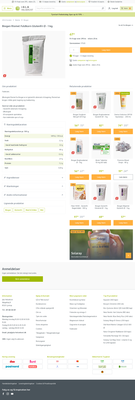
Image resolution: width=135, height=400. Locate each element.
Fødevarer (73, 329)
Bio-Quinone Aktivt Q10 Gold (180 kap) (117, 308)
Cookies (39, 329)
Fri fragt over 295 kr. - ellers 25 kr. (84, 39)
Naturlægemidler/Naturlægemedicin (83, 316)
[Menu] (7, 8)
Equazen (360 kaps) (110, 300)
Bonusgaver (40, 341)
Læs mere (123, 177)
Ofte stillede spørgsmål (45, 308)
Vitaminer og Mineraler (78, 308)
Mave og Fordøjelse (77, 304)
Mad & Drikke (31, 210)
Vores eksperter (42, 325)
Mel (41, 210)
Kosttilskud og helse (77, 300)
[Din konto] (113, 8)
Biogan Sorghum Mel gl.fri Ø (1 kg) (79, 116)
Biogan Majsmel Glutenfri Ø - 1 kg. (123, 207)
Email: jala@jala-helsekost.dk (14, 332)
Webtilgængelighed (43, 345)
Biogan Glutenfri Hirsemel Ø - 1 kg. (101, 207)
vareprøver (70, 2)
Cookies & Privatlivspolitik (46, 383)
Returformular (41, 320)
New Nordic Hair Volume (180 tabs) (116, 312)
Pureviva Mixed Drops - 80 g (123, 161)
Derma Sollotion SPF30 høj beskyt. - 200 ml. (123, 116)
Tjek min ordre (41, 316)
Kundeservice (41, 304)
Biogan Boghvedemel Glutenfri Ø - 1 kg (101, 116)
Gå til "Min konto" (42, 300)
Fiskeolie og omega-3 (78, 312)
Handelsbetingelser (9, 383)
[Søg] (102, 8)
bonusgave (81, 2)
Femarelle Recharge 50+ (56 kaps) (116, 336)
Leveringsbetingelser (26, 383)
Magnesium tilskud (77, 320)
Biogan (8, 210)
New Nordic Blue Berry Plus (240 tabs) (118, 316)
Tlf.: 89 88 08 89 (9, 310)
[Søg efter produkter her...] (68, 8)
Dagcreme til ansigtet (78, 325)
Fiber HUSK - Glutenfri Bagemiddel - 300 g (79, 207)
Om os (38, 312)
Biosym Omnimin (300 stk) (113, 304)
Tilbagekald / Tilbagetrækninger (48, 333)
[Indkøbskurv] (126, 8)
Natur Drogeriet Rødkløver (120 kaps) (117, 332)
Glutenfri (18, 210)
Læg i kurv (106, 50)
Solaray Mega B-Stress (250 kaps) (116, 320)
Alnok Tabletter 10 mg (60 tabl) (101, 161)
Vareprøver (40, 337)
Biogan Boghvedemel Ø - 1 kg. (79, 161)
